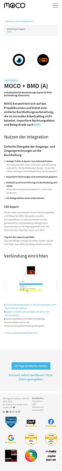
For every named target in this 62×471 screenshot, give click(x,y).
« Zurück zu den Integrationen (19, 21)
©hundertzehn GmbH (12, 404)
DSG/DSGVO (38, 410)
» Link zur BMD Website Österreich (21, 332)
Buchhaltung (11, 80)
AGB (34, 404)
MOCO (9, 31)
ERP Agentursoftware (12, 398)
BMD (37, 125)
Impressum (37, 401)
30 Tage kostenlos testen (31, 366)
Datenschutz (38, 407)
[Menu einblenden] (55, 5)
